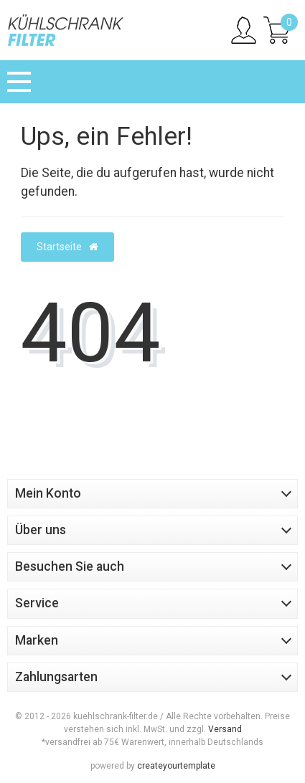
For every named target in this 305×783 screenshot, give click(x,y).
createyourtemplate (176, 766)
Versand (225, 729)
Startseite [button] (67, 246)
